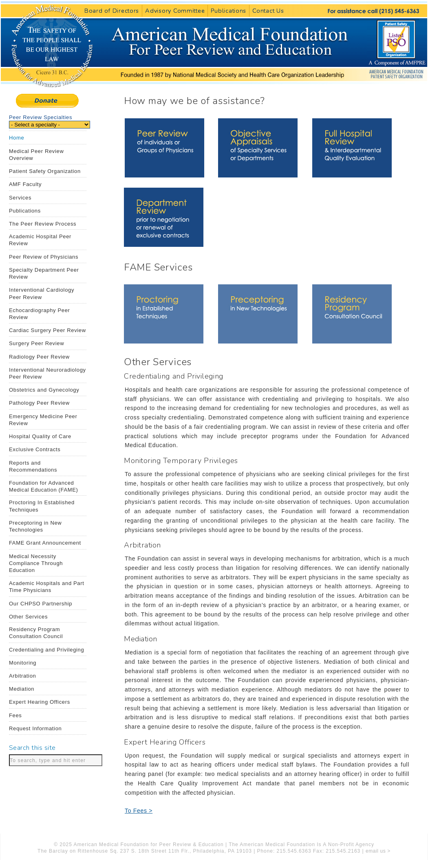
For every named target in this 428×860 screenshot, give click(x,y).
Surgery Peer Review (36, 343)
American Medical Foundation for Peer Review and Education (232, 74)
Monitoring (22, 663)
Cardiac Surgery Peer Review (47, 330)
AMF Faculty (25, 184)
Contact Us (268, 11)
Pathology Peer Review (39, 403)
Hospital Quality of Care (40, 436)
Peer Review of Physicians (43, 257)
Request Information (35, 728)
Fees (15, 715)
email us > (378, 851)
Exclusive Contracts (35, 449)
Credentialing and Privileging (46, 650)
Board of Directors (111, 11)
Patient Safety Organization (45, 171)
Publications (228, 11)
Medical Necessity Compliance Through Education (36, 563)
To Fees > (138, 810)
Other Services (28, 617)
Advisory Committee (175, 11)
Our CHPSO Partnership (40, 604)
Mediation (21, 689)
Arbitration (22, 676)
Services (20, 198)
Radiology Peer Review (39, 357)
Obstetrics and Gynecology (44, 390)
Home (16, 138)
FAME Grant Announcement (45, 543)
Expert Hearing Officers (39, 702)
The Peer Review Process (42, 224)
